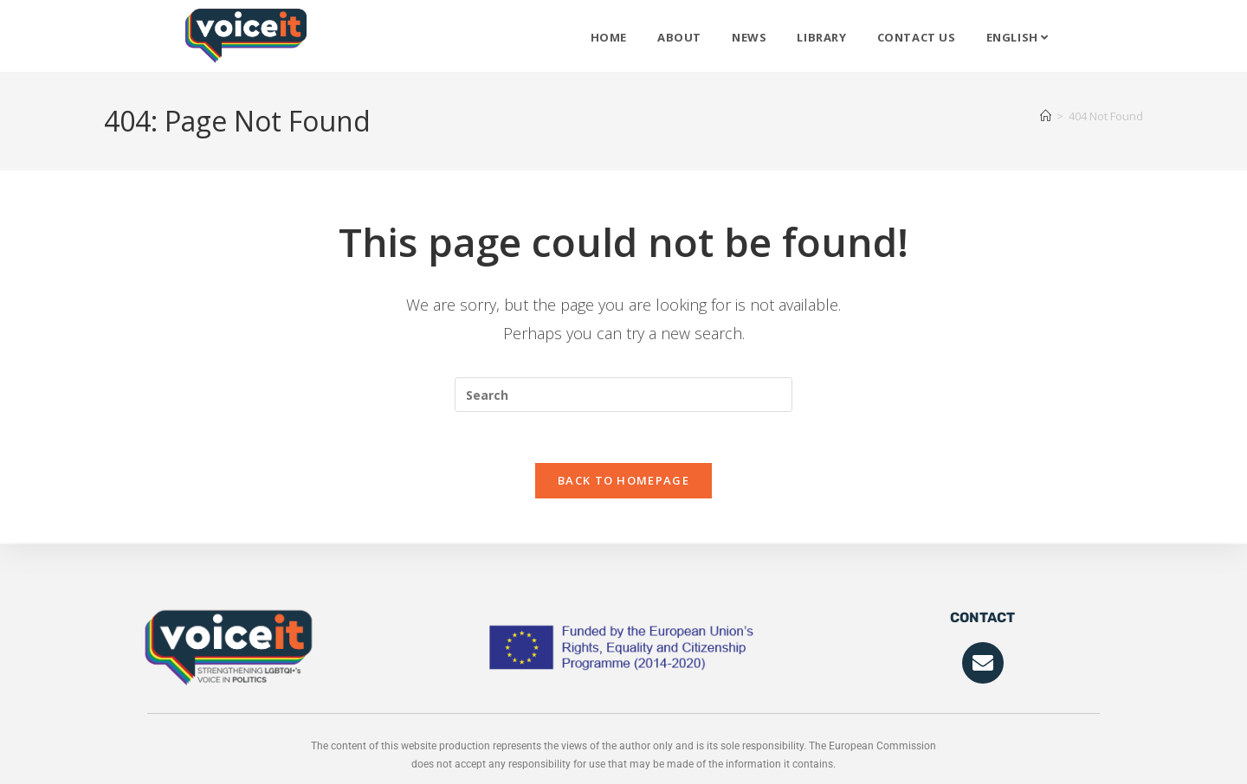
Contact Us (916, 37)
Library (821, 37)
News (749, 37)
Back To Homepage (623, 482)
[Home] (1045, 116)
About (679, 37)
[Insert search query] (623, 394)
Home (609, 37)
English (1017, 37)
